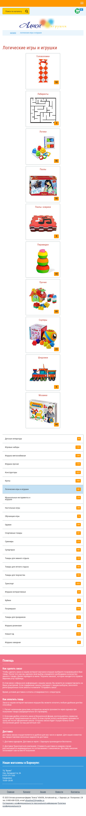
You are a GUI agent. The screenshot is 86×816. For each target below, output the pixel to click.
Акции (43, 792)
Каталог (26, 792)
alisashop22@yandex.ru (34, 800)
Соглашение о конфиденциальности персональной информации (30, 803)
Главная (10, 792)
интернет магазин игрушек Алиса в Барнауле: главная (6, 33)
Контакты (75, 792)
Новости (59, 792)
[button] (81, 3)
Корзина (76, 11)
